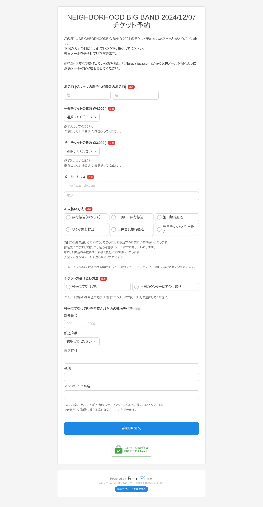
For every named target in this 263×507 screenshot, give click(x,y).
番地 (67, 368)
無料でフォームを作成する (131, 489)
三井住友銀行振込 (127, 229)
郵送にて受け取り (82, 287)
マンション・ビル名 (77, 386)
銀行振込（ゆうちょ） (83, 217)
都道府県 (70, 333)
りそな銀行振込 (80, 229)
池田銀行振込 (170, 217)
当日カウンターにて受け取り (157, 287)
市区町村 (70, 351)
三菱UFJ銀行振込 (127, 217)
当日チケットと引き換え (175, 229)
